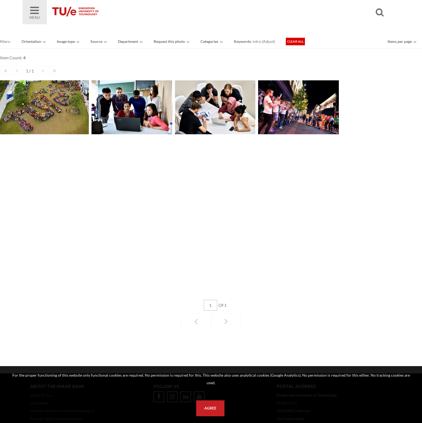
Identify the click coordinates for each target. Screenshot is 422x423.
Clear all (295, 41)
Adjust (268, 41)
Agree (210, 408)
